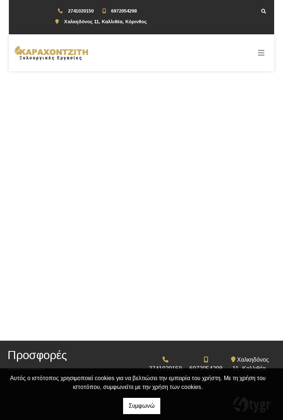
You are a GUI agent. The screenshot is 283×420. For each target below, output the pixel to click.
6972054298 (124, 11)
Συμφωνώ (142, 406)
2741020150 (81, 11)
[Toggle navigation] (261, 52)
